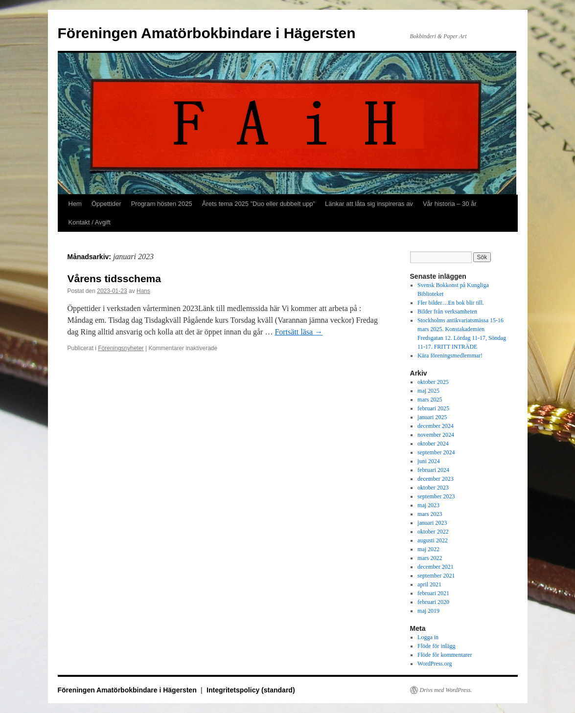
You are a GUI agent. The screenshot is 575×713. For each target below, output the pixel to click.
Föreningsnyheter (120, 348)
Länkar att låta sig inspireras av (369, 203)
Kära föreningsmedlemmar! (450, 355)
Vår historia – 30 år (450, 203)
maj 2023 (428, 505)
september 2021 (436, 575)
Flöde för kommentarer (444, 654)
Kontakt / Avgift (90, 222)
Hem (75, 203)
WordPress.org (434, 663)
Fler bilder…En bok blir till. (450, 302)
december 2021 (435, 566)
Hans (143, 291)
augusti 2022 (432, 540)
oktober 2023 (433, 487)
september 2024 (436, 452)
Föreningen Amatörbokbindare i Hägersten (207, 33)
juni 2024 (428, 461)
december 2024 (435, 426)
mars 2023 (429, 514)
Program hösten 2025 (161, 203)
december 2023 (435, 478)
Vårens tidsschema (114, 278)
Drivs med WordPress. (446, 690)
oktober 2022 (433, 531)
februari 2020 (433, 602)
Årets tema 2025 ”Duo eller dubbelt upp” (258, 203)
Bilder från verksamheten (447, 311)
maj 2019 (428, 610)
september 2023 (436, 496)
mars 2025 (429, 399)
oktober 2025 (433, 382)
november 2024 (435, 434)
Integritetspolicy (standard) (251, 690)
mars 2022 (429, 558)
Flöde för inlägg (436, 646)
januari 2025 (432, 417)
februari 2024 (433, 470)
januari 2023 (432, 522)
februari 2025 (433, 408)
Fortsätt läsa (298, 332)
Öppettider (106, 203)
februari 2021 (433, 593)
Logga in (427, 637)
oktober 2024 (433, 443)
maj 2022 (428, 549)
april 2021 (429, 584)
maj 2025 (428, 390)
